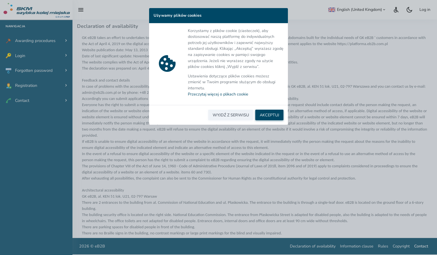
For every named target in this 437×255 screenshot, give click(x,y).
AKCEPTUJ (269, 115)
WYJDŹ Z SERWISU (231, 115)
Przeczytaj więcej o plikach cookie (218, 94)
